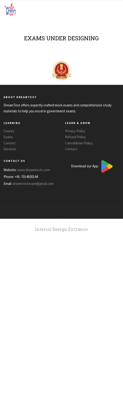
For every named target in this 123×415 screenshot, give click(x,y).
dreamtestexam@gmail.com (33, 183)
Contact (10, 143)
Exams (8, 137)
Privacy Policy (75, 131)
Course (9, 131)
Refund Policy (75, 137)
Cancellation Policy (79, 143)
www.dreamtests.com (33, 170)
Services (10, 149)
